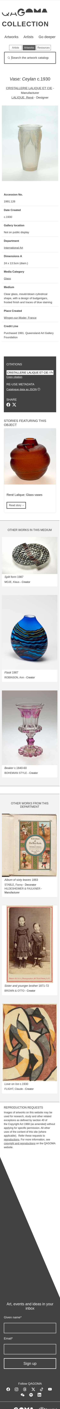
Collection (25, 24)
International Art (13, 247)
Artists (28, 37)
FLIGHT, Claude (13, 1089)
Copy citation (14, 377)
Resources (43, 47)
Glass (7, 278)
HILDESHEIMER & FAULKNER (22, 888)
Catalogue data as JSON (21, 389)
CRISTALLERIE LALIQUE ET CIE (29, 88)
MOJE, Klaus (11, 582)
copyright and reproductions (19, 1143)
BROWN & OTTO (14, 990)
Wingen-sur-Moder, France (20, 317)
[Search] (30, 58)
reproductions (11, 1139)
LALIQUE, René (23, 97)
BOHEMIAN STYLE (15, 773)
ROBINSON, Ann (14, 677)
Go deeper (47, 37)
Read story (15, 505)
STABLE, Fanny (13, 884)
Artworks (11, 37)
